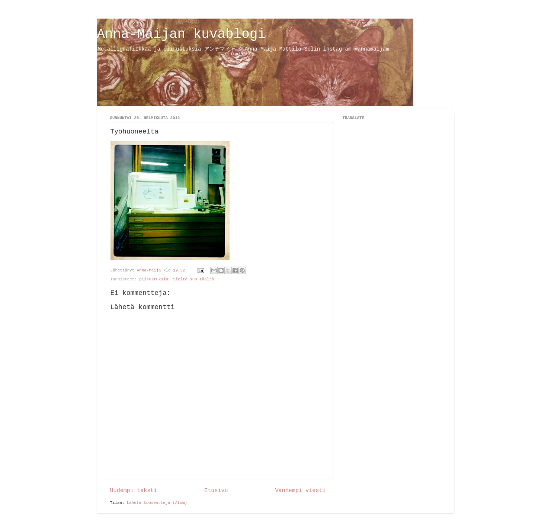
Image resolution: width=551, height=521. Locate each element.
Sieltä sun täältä (193, 279)
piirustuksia (153, 279)
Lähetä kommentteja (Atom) (157, 503)
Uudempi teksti (133, 490)
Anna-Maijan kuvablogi (181, 34)
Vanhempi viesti (300, 490)
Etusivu (216, 490)
